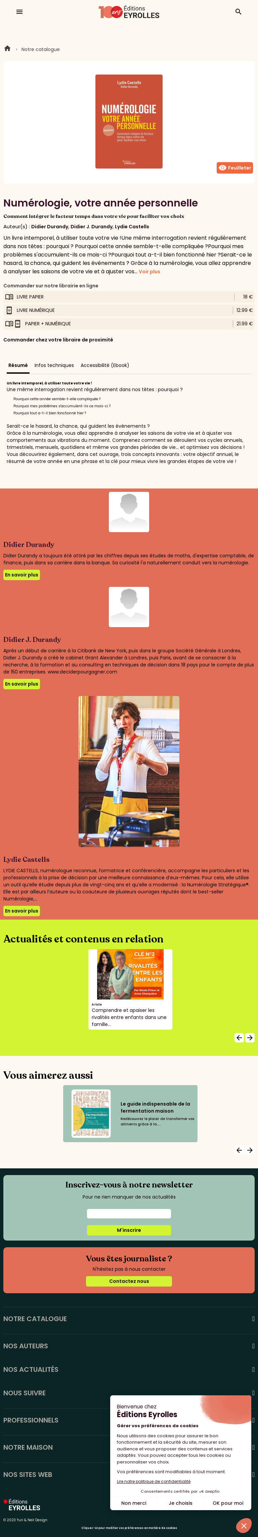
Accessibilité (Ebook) (105, 365)
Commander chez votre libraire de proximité (58, 339)
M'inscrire (129, 1230)
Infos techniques (54, 365)
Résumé (18, 365)
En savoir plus (21, 574)
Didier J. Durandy (92, 226)
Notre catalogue (41, 49)
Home (7, 49)
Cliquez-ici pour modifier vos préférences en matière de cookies (129, 1528)
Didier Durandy (49, 226)
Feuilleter (234, 168)
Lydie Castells (132, 226)
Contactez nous (129, 1281)
